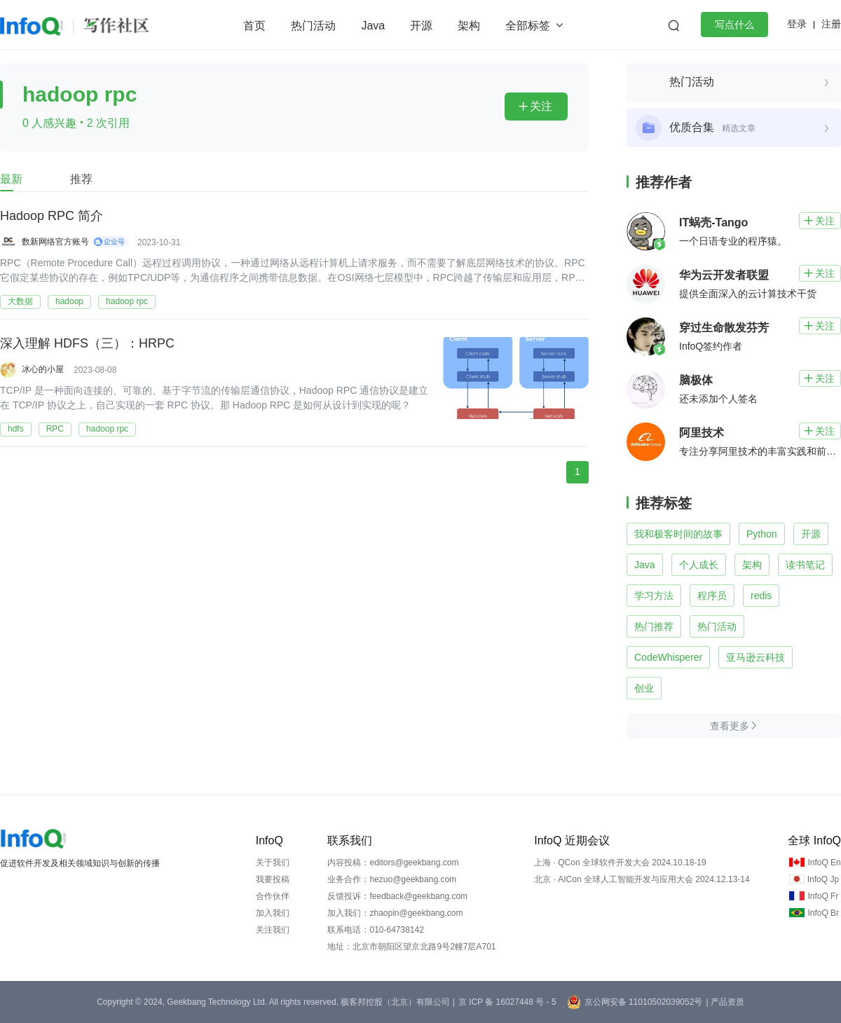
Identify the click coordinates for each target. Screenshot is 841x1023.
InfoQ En (823, 862)
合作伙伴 (272, 896)
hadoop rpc (127, 301)
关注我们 (272, 930)
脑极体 (696, 380)
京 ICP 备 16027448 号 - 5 (507, 1002)
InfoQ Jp (823, 879)
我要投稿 (272, 879)
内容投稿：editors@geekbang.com (392, 862)
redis (761, 595)
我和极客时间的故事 (678, 534)
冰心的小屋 (43, 369)
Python (761, 534)
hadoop (69, 301)
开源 (421, 26)
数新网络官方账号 (55, 242)
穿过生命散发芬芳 (724, 328)
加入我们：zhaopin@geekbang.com (395, 913)
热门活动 (313, 26)
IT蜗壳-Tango (713, 222)
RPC (55, 429)
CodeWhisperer (668, 657)
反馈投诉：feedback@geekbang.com (397, 896)
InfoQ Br (823, 913)
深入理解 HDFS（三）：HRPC (87, 344)
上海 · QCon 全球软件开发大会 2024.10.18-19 (620, 862)
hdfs (16, 429)
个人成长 (698, 564)
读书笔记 (805, 564)
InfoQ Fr (822, 896)
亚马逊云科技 (755, 657)
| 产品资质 (725, 1002)
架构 (469, 26)
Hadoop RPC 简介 (51, 217)
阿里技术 (701, 433)
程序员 (712, 595)
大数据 (20, 301)
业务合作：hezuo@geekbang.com (391, 879)
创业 (644, 688)
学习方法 (654, 595)
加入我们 (272, 913)
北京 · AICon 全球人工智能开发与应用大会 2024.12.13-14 (641, 879)
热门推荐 (654, 626)
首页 (254, 26)
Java (373, 26)
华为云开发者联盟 (724, 275)
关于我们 (272, 862)
